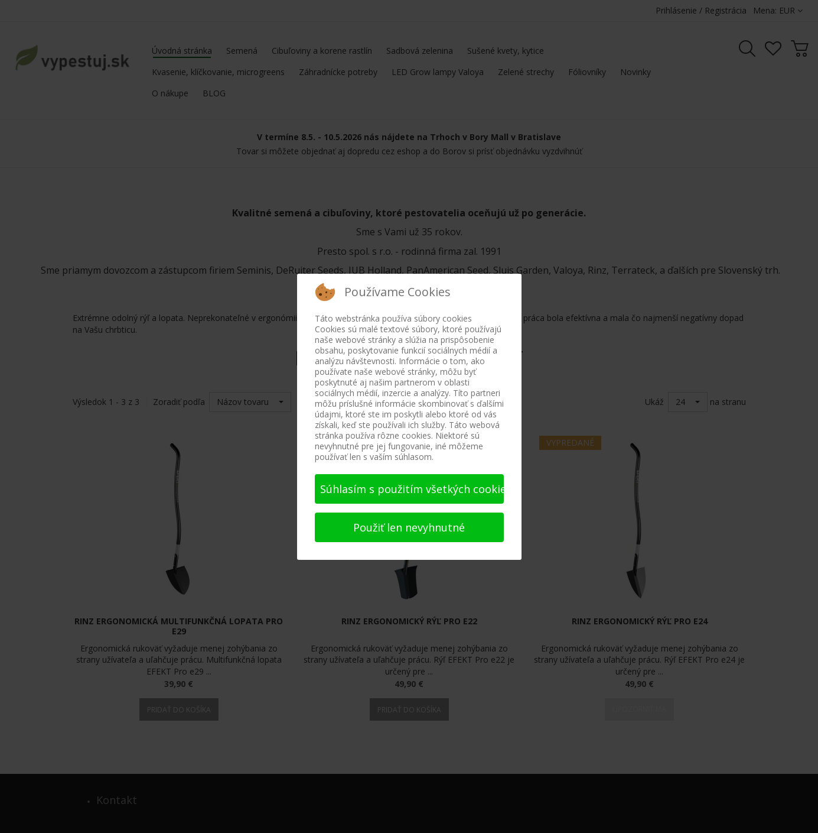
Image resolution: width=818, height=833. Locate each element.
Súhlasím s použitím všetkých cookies (412, 489)
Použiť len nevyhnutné (409, 527)
